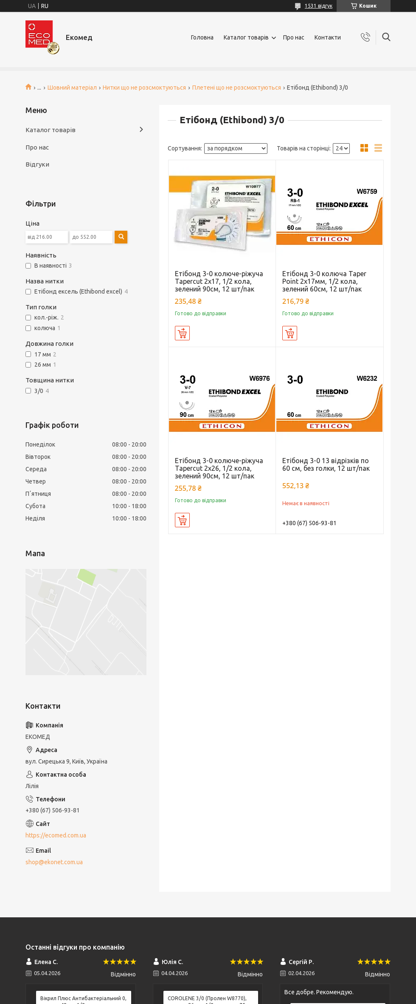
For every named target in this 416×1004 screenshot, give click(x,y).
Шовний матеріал (72, 87)
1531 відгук (318, 5)
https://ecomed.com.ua (55, 835)
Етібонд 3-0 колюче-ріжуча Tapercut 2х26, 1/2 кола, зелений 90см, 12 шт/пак (219, 468)
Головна (202, 37)
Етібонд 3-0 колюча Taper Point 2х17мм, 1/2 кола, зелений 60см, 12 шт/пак (324, 281)
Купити (182, 333)
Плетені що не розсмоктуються (236, 87)
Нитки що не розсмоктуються (144, 87)
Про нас (293, 37)
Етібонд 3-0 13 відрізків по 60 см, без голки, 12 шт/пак (326, 464)
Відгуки (37, 164)
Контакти (328, 37)
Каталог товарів (246, 37)
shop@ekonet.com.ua (54, 862)
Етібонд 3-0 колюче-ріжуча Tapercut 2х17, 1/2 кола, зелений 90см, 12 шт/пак (219, 281)
